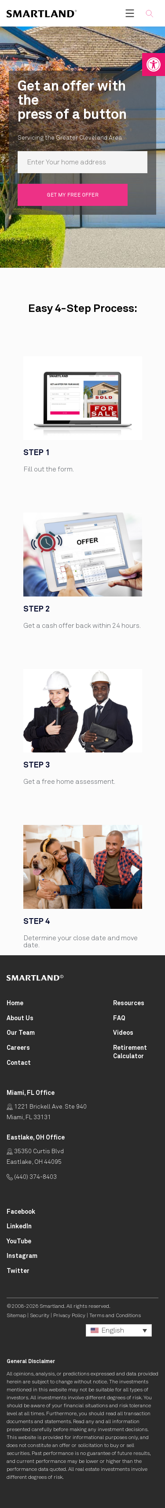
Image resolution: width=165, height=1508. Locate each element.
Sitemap (16, 1315)
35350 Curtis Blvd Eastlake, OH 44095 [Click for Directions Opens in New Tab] (35, 1156)
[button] (153, 64)
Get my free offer (73, 195)
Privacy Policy (69, 1315)
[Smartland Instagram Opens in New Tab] (22, 1256)
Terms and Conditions (115, 1315)
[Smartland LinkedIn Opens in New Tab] (19, 1226)
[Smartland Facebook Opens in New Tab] (21, 1212)
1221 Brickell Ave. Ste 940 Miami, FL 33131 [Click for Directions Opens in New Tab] (47, 1112)
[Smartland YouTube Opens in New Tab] (19, 1241)
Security (39, 1315)
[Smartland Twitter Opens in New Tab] (18, 1271)
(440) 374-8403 (32, 1177)
